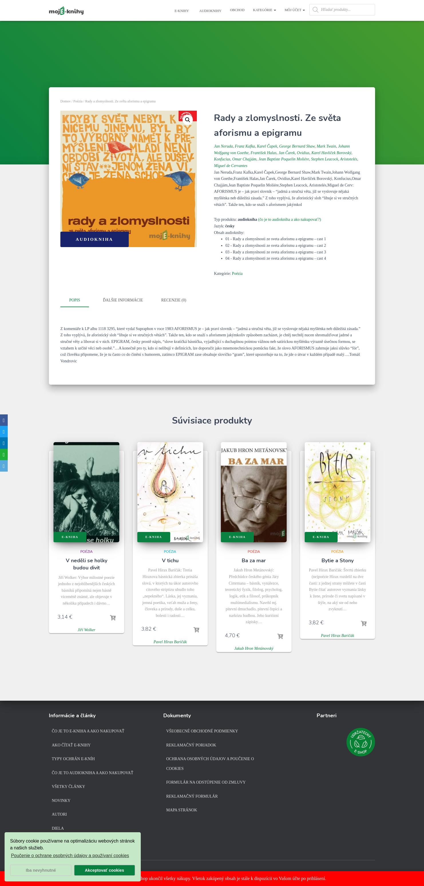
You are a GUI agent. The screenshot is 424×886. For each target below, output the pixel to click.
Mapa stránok (181, 810)
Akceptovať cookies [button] (104, 870)
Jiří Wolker (86, 628)
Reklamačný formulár (192, 796)
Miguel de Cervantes (230, 166)
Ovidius (303, 153)
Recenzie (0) (173, 300)
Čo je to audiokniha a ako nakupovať (92, 772)
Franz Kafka (245, 146)
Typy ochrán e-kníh (73, 758)
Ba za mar (254, 559)
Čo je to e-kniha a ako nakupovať (88, 731)
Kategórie (264, 10)
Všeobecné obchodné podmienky (202, 731)
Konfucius (222, 159)
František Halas (264, 153)
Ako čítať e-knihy (71, 745)
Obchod (237, 10)
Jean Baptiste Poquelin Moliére (283, 159)
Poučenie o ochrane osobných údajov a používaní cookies (70, 855)
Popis (74, 300)
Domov (65, 101)
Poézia (77, 101)
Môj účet (295, 10)
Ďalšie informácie (123, 300)
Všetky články (68, 786)
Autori (59, 814)
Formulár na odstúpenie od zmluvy (206, 782)
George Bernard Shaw (297, 146)
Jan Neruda (223, 146)
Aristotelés (348, 159)
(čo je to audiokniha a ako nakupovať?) (289, 219)
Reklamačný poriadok (191, 745)
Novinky (61, 800)
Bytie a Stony (338, 559)
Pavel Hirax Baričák (170, 641)
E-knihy (181, 11)
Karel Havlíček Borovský (331, 153)
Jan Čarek (286, 153)
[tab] (79, 300)
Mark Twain (326, 146)
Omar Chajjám (244, 159)
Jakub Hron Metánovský (253, 647)
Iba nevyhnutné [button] (41, 870)
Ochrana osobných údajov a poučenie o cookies (210, 763)
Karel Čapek (267, 146)
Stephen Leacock (324, 159)
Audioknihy (210, 11)
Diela (58, 828)
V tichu (170, 559)
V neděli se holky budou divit (86, 563)
